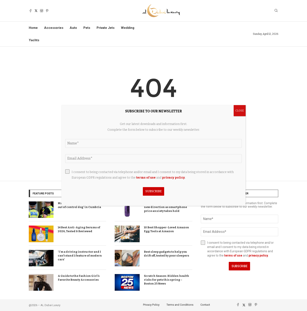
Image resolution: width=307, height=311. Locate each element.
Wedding (127, 28)
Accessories (53, 28)
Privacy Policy (151, 304)
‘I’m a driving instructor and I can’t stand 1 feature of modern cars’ (80, 255)
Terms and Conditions (180, 304)
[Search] (276, 11)
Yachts (34, 40)
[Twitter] (36, 10)
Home (33, 28)
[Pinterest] (47, 10)
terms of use (233, 255)
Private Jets (105, 28)
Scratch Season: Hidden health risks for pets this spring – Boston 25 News (166, 279)
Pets (86, 28)
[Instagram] (41, 10)
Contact (205, 304)
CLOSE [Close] (239, 110)
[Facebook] (30, 10)
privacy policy (258, 255)
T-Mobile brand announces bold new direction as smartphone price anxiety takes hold (167, 207)
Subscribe (240, 266)
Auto (73, 28)
